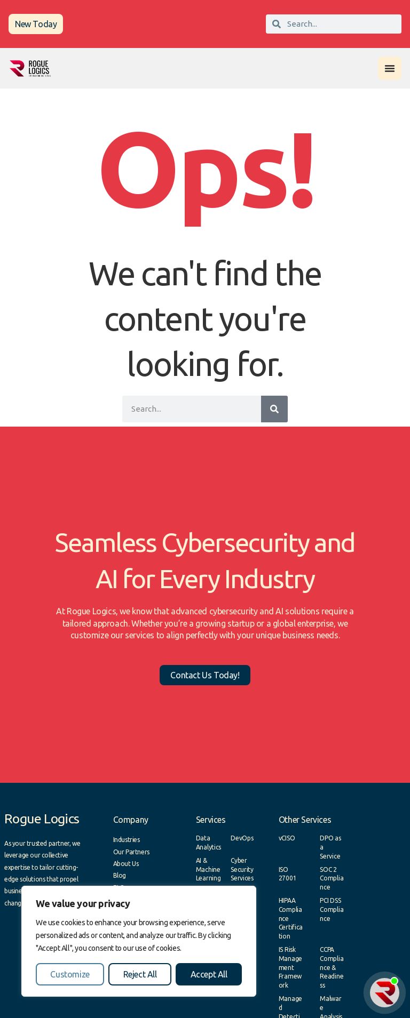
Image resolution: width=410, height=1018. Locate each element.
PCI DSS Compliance (331, 909)
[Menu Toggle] (389, 68)
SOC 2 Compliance (331, 878)
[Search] (274, 409)
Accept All (209, 974)
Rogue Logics (42, 818)
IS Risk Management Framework (290, 967)
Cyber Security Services (242, 869)
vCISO (287, 838)
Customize (69, 974)
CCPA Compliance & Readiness (331, 967)
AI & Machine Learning (208, 869)
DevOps (242, 838)
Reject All (140, 974)
